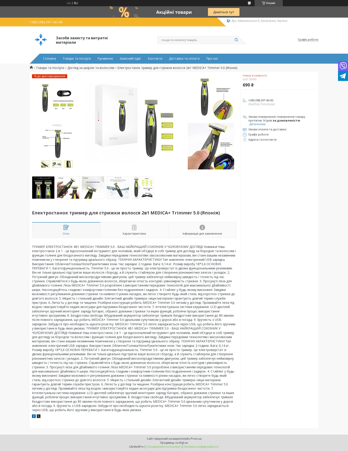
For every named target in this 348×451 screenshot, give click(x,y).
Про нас (212, 58)
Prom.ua (196, 439)
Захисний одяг (130, 58)
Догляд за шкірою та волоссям (90, 68)
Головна (49, 58)
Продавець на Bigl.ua (174, 443)
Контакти (155, 58)
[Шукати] (236, 40)
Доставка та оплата (184, 58)
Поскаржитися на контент (163, 447)
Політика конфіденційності (201, 447)
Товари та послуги (77, 58)
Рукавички (105, 58)
